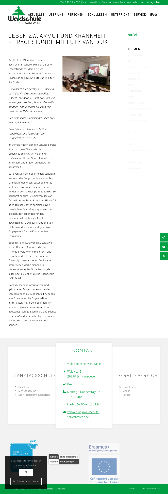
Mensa (126, 391)
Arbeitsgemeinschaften (138, 67)
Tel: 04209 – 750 (70, 2)
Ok (26, 472)
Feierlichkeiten (134, 115)
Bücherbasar (133, 79)
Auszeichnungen (135, 73)
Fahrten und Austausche (138, 109)
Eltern (130, 97)
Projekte (131, 145)
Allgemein (132, 61)
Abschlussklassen (135, 55)
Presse (130, 139)
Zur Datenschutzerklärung (26, 481)
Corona (130, 85)
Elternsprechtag (135, 103)
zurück (132, 35)
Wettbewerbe (133, 168)
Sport (130, 156)
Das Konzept (25, 387)
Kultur (130, 127)
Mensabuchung (27, 391)
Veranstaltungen (135, 162)
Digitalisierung (134, 91)
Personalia (132, 133)
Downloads (129, 387)
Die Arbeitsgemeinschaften (34, 395)
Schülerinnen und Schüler (139, 151)
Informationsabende (137, 121)
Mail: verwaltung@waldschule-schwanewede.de (109, 2)
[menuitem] (149, 2)
